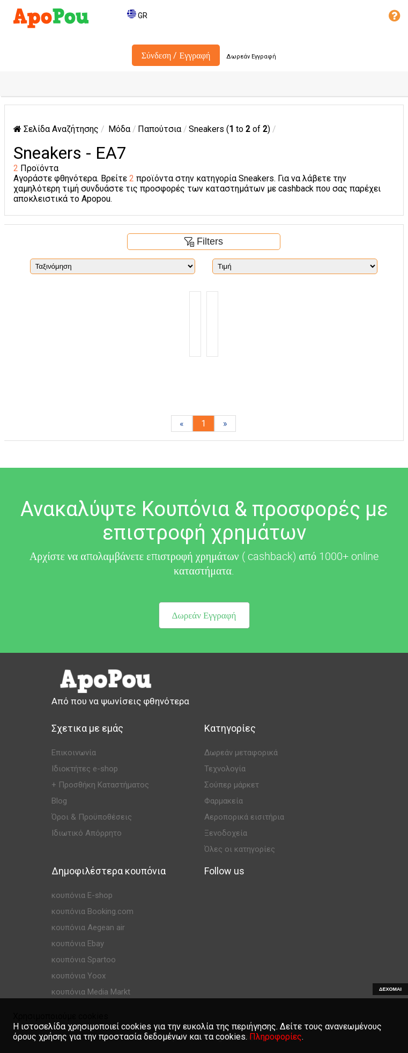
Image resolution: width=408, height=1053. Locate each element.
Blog (59, 801)
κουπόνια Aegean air (88, 927)
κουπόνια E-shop (82, 895)
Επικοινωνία (73, 752)
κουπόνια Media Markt (90, 992)
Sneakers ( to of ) (229, 129)
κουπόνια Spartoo (83, 959)
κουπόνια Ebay (77, 943)
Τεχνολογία (225, 769)
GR (137, 15)
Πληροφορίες (275, 1037)
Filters (203, 241)
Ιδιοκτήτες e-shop (84, 769)
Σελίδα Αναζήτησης (56, 129)
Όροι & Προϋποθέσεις (91, 817)
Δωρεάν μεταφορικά (241, 752)
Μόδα (119, 129)
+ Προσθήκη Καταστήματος (100, 785)
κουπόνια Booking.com (92, 911)
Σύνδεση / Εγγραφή (176, 55)
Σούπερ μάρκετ (231, 785)
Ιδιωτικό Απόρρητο (86, 833)
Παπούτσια (159, 129)
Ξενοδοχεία (225, 833)
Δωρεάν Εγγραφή (251, 56)
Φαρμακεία (223, 801)
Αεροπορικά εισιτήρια (244, 817)
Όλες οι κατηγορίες (239, 849)
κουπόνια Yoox (78, 976)
